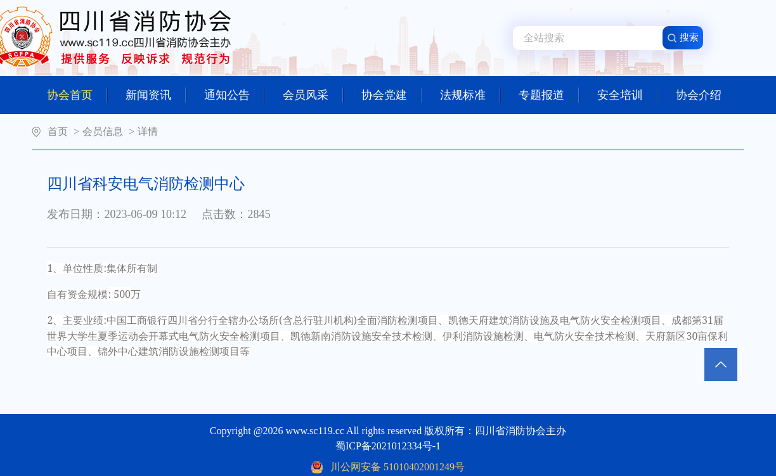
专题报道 (549, 95)
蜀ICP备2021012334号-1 (388, 446)
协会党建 (391, 95)
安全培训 (627, 95)
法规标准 (470, 95)
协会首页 (77, 95)
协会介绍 (698, 95)
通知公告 (234, 95)
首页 (58, 131)
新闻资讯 (156, 95)
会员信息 (102, 131)
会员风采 (313, 95)
